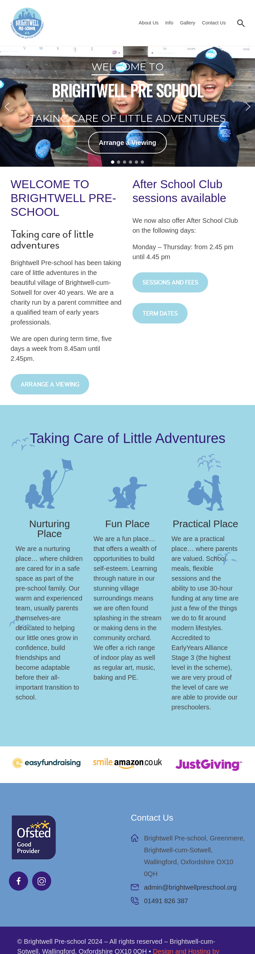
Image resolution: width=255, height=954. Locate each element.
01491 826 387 (166, 900)
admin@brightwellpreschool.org (190, 887)
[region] (127, 106)
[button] (7, 106)
